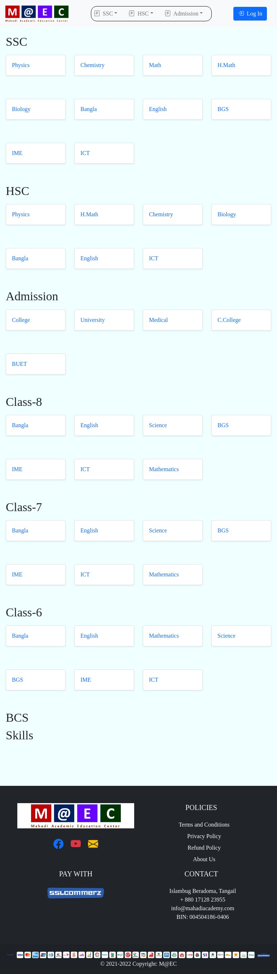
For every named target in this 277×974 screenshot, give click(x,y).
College (21, 320)
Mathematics (164, 469)
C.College (229, 320)
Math (155, 65)
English (158, 109)
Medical (158, 320)
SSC (103, 13)
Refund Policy (201, 848)
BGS (223, 109)
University (92, 320)
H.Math (226, 65)
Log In (250, 13)
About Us (201, 859)
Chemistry (92, 65)
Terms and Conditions (201, 825)
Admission (181, 13)
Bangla (88, 109)
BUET (19, 364)
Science (158, 425)
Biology (21, 109)
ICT (85, 153)
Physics (21, 65)
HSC (139, 13)
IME (17, 153)
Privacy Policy (201, 836)
